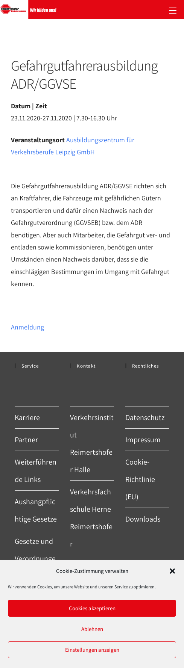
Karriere (27, 417)
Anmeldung (27, 327)
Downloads (142, 519)
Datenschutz (144, 417)
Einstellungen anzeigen (92, 649)
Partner (26, 440)
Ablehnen (92, 629)
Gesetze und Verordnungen (35, 558)
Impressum (143, 440)
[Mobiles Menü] (172, 9)
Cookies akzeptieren (92, 608)
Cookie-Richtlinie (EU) (140, 479)
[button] (172, 571)
